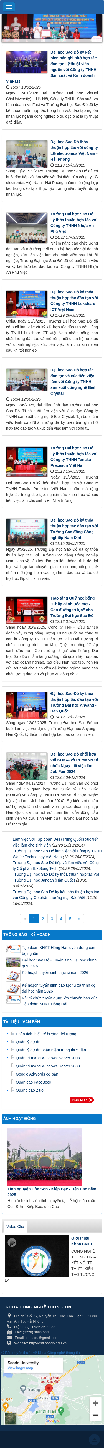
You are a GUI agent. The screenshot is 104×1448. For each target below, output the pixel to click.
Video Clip (15, 1226)
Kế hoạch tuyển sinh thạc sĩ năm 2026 (55, 972)
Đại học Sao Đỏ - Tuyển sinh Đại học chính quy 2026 (59, 963)
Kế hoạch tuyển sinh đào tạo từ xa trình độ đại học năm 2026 (58, 988)
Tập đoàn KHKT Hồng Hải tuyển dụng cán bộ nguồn (58, 950)
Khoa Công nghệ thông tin (59, 1353)
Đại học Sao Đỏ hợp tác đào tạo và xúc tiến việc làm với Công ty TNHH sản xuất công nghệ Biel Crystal (72, 382)
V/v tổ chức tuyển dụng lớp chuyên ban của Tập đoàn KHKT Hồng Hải (60, 1001)
